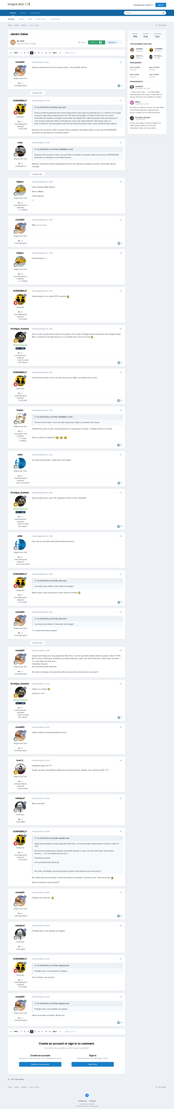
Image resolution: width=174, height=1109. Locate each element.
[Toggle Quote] (35, 107)
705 (20, 476)
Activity (23, 13)
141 (20, 164)
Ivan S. (20, 760)
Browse (13, 14)
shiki (20, 454)
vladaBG (20, 62)
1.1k (20, 819)
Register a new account (40, 1064)
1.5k (20, 353)
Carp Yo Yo (140, 56)
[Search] (136, 13)
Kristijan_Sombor (20, 328)
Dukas (20, 410)
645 (20, 431)
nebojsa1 (20, 798)
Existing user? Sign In (143, 5)
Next (55, 53)
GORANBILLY (20, 100)
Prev (16, 53)
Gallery (21, 19)
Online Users (41, 19)
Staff (30, 19)
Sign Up (161, 5)
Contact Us (82, 1101)
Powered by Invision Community (87, 1106)
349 (20, 203)
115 (20, 781)
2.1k (20, 83)
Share (81, 42)
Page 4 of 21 (70, 53)
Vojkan (20, 181)
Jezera (33, 44)
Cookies (92, 1101)
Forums (11, 19)
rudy (19, 142)
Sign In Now (92, 1064)
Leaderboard (55, 19)
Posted (40, 62)
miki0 (21, 41)
